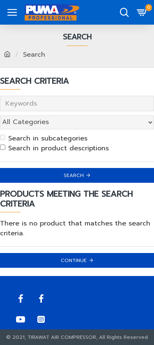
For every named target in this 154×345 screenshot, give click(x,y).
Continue (74, 260)
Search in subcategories (43, 138)
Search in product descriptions (54, 148)
